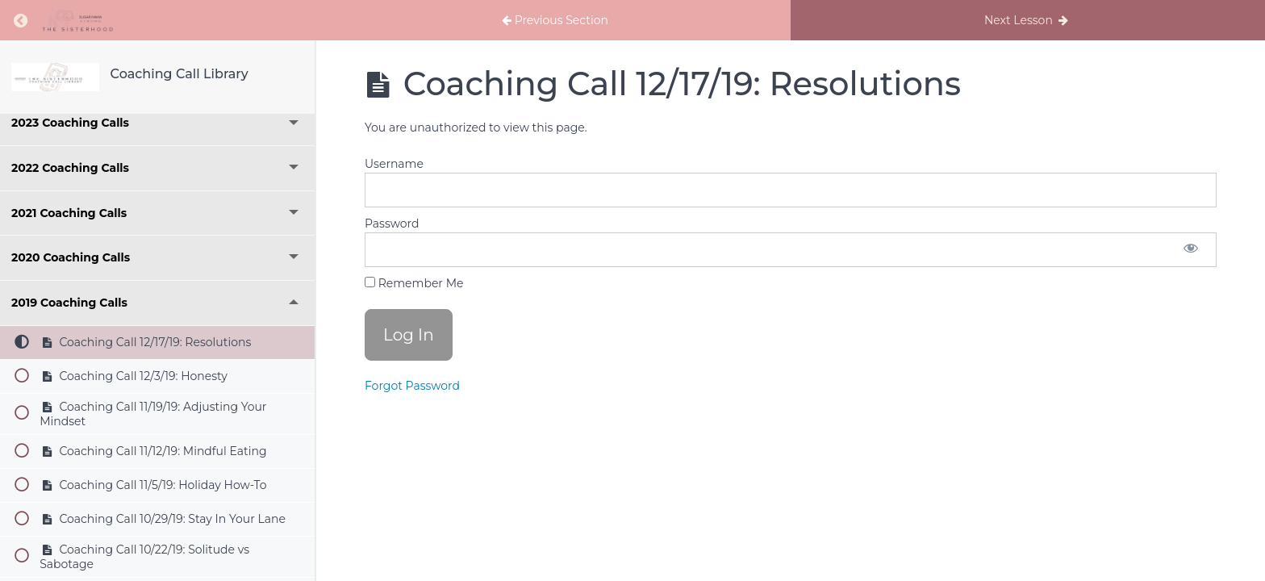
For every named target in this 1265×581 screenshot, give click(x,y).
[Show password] (1191, 249)
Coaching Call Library (179, 74)
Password (392, 223)
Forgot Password (412, 385)
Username (394, 164)
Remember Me (414, 283)
